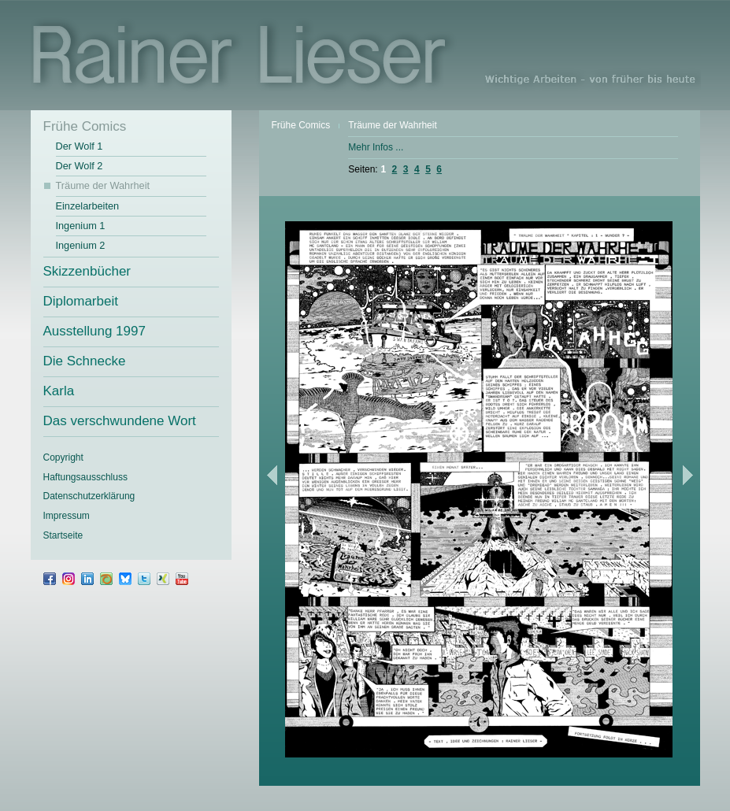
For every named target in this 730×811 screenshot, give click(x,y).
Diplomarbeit (80, 301)
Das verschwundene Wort (119, 420)
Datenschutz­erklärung (89, 496)
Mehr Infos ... (375, 147)
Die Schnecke (84, 361)
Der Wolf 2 (79, 166)
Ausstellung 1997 (94, 331)
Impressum (66, 515)
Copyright (63, 457)
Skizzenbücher (87, 271)
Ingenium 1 (81, 225)
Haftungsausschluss (85, 477)
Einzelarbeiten (88, 206)
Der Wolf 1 (79, 146)
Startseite (63, 535)
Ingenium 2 (81, 245)
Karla (59, 390)
